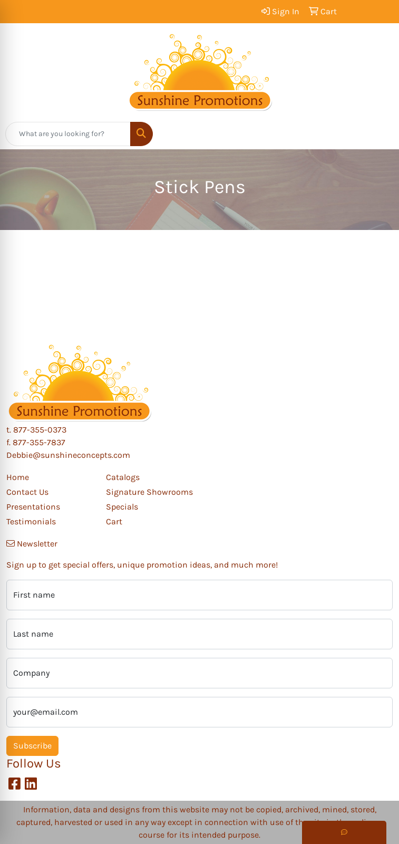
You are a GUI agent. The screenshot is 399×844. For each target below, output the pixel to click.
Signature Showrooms (149, 492)
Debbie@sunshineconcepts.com (68, 455)
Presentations (33, 507)
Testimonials (31, 521)
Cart (114, 521)
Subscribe (32, 746)
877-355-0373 (39, 430)
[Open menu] (377, 134)
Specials (122, 507)
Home (17, 477)
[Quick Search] (68, 134)
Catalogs (123, 477)
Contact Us (27, 492)
